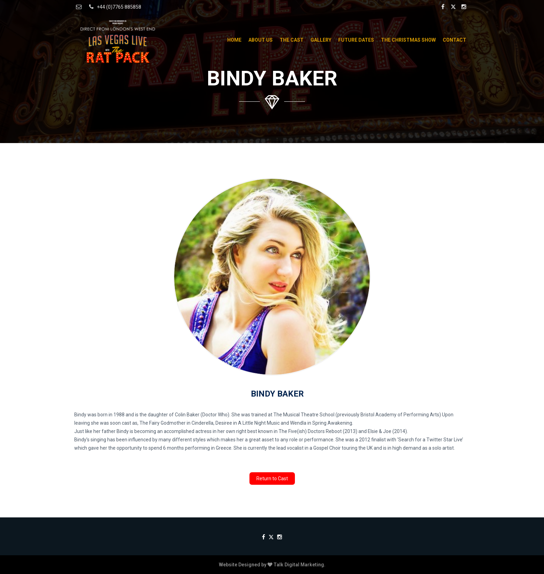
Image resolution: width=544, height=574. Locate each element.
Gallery (321, 40)
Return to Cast (272, 478)
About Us (260, 40)
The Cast (292, 40)
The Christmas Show (408, 40)
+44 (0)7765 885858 (114, 6)
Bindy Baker (277, 394)
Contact (454, 40)
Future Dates (356, 40)
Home (234, 40)
